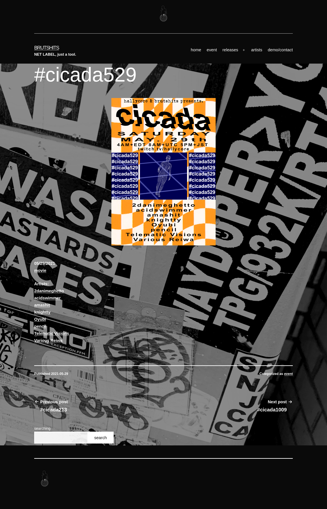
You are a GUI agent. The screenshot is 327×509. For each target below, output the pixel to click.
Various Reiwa (48, 340)
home (196, 50)
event (212, 50)
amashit (42, 305)
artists (256, 50)
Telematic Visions (51, 333)
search (100, 437)
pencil (40, 326)
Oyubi (40, 319)
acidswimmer (47, 298)
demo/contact (280, 50)
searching (42, 428)
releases (230, 50)
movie (40, 270)
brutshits (46, 47)
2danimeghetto (49, 291)
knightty (42, 312)
